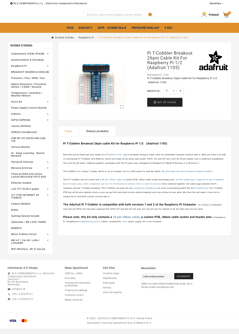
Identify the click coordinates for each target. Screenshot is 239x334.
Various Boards (20, 152)
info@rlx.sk (19, 294)
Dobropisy (109, 288)
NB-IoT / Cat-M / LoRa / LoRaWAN (25, 247)
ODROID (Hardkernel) (24, 137)
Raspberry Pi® (114, 160)
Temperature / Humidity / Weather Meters (26, 99)
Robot (14, 215)
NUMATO (16, 233)
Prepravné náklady (76, 295)
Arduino (16, 119)
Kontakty (70, 283)
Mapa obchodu (74, 305)
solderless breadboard (145, 193)
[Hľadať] (115, 17)
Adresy (107, 293)
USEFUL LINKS (73, 278)
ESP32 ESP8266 (20, 125)
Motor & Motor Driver (24, 239)
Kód (149, 80)
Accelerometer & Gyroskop (27, 65)
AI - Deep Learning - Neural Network (28, 160)
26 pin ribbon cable (112, 185)
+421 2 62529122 (22, 304)
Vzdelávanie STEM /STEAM (27, 59)
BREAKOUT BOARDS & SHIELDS (30, 77)
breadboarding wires (89, 227)
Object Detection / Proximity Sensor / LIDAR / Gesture (28, 91)
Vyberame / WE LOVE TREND (28, 227)
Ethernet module (21, 188)
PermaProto (201, 193)
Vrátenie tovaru (74, 300)
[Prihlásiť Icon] (210, 17)
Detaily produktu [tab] (97, 136)
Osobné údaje (111, 278)
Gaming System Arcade (25, 221)
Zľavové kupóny (112, 297)
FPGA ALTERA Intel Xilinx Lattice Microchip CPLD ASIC (28, 180)
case (124, 227)
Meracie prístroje (21, 173)
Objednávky (110, 283)
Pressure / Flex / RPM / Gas (28, 83)
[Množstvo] (167, 96)
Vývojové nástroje (22, 167)
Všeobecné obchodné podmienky (77, 289)
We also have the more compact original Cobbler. (187, 177)
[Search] (150, 17)
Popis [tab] (69, 136)
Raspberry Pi (19, 71)
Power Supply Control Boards (29, 113)
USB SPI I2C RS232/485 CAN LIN (28, 145)
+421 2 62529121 (22, 299)
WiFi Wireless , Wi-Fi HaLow (28, 254)
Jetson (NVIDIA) (21, 131)
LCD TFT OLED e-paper (25, 194)
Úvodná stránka (21, 51)
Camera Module (20, 209)
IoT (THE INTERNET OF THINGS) (25, 201)
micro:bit (16, 107)
